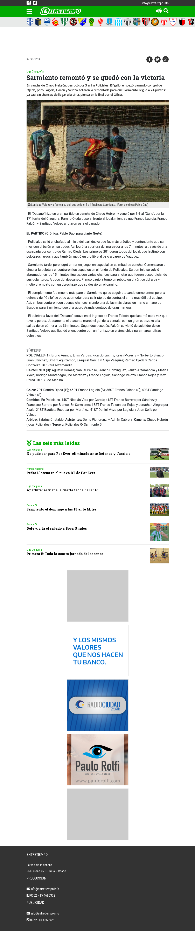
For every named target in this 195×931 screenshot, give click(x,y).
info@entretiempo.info (155, 3)
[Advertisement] (101, 42)
